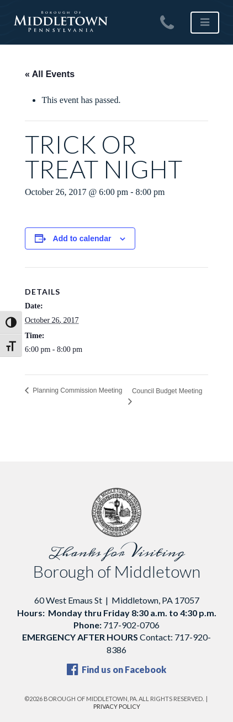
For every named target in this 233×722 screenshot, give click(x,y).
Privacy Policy (116, 706)
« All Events (50, 74)
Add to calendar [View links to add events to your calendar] (82, 238)
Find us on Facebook (116, 669)
